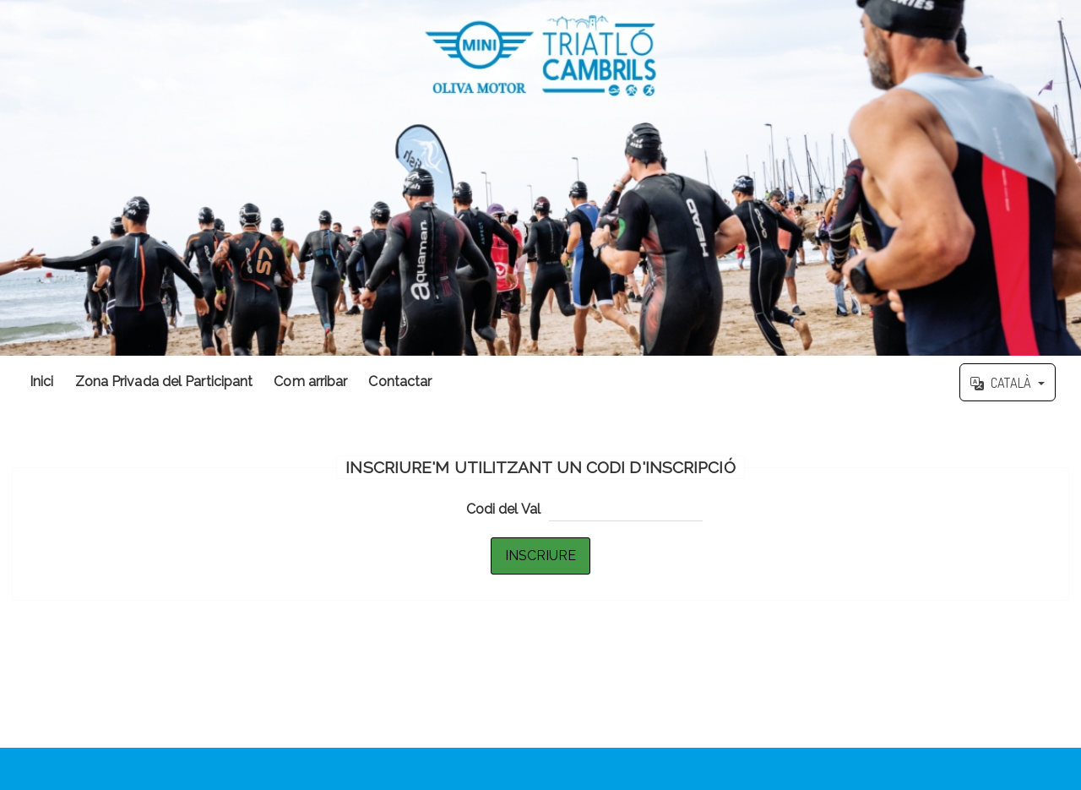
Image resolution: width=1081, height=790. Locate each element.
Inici (42, 381)
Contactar (400, 381)
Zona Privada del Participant (164, 381)
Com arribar (310, 381)
